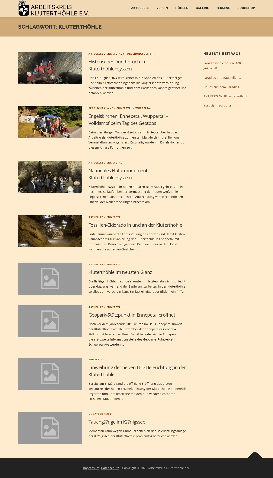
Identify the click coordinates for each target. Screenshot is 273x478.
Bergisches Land (101, 108)
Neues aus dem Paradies (221, 87)
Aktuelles (140, 8)
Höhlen (182, 8)
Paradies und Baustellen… (222, 78)
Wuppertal (143, 108)
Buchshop (246, 8)
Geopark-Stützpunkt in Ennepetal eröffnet (132, 314)
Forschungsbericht (140, 53)
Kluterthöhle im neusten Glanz (120, 272)
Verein (162, 8)
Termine (223, 8)
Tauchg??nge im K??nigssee (117, 421)
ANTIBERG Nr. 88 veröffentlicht (225, 96)
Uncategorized (100, 413)
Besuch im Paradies (217, 106)
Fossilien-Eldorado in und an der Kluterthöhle (135, 225)
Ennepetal (114, 53)
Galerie (202, 8)
